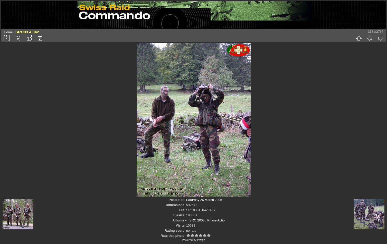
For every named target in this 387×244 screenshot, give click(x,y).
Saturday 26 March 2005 (204, 200)
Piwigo (201, 239)
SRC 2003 (196, 220)
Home (8, 32)
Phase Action (216, 220)
